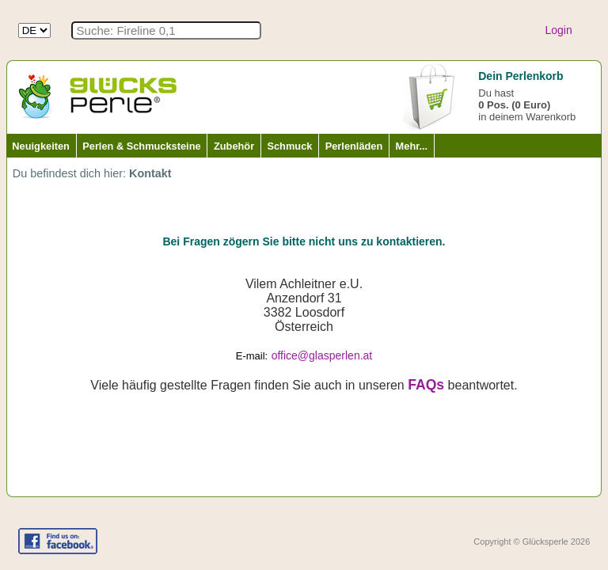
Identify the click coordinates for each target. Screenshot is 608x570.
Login (558, 30)
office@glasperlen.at (322, 355)
